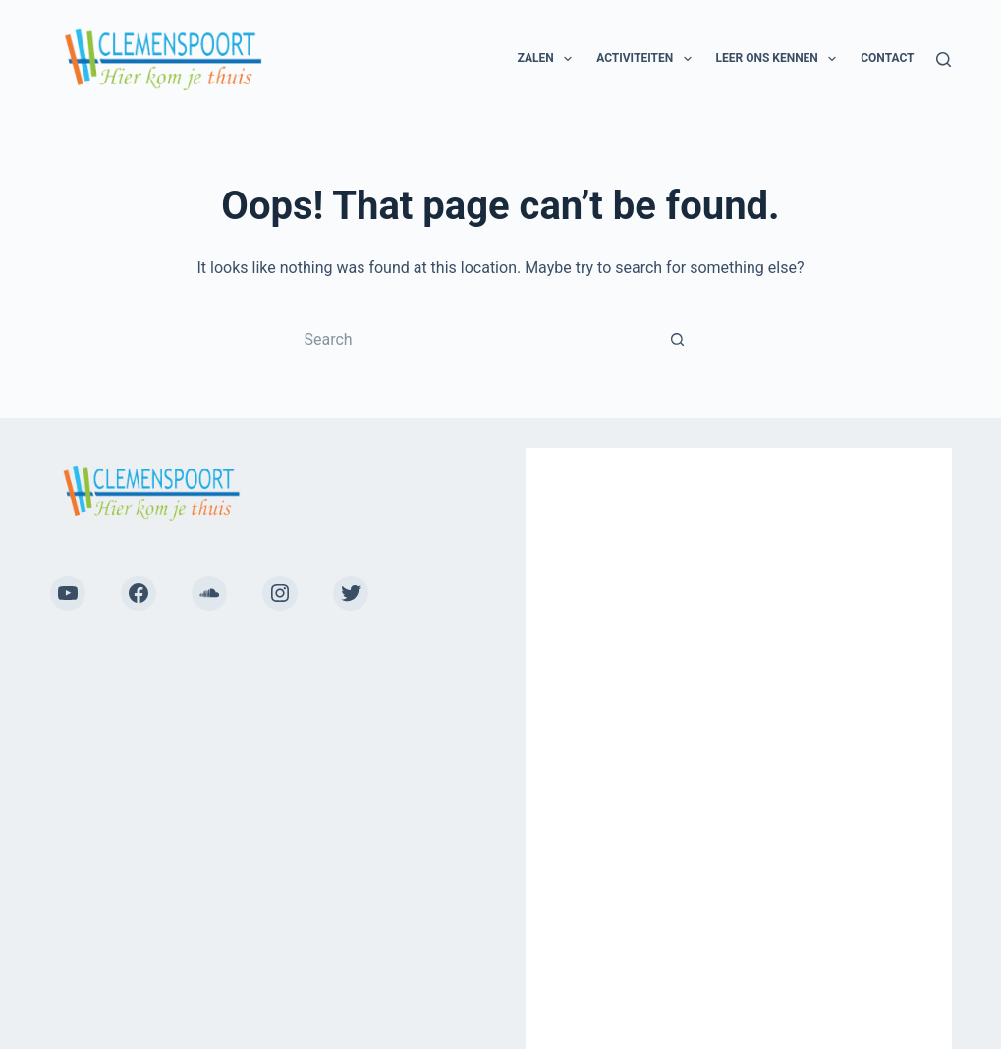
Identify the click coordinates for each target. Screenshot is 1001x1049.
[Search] (943, 59)
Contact (887, 58)
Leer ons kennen (780, 59)
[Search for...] (481, 339)
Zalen (549, 59)
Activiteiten (647, 59)
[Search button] (677, 339)
